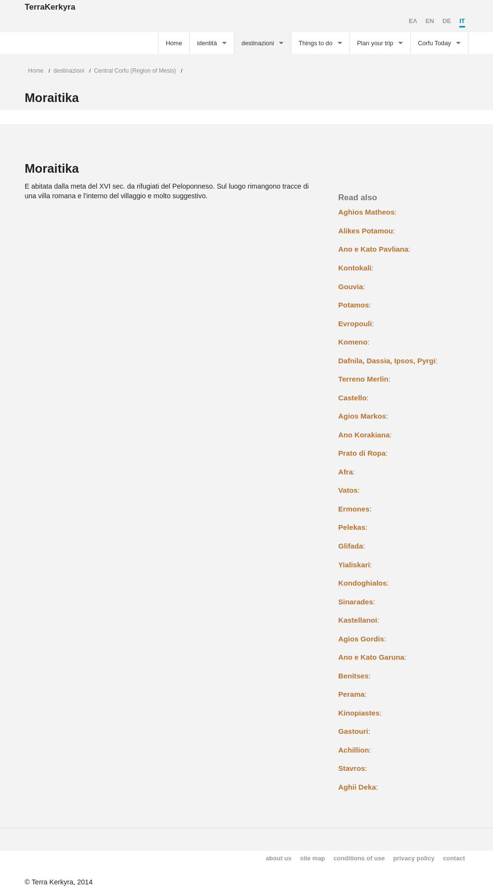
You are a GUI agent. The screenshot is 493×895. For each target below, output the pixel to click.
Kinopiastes (359, 713)
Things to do (315, 43)
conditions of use (359, 858)
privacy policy (414, 858)
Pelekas (351, 527)
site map (312, 858)
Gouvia (350, 286)
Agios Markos (362, 416)
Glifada (350, 546)
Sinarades (355, 602)
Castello (352, 398)
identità (207, 43)
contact (454, 858)
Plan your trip (375, 43)
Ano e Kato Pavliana (373, 249)
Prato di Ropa (362, 453)
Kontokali (355, 268)
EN (430, 21)
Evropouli (355, 324)
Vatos (348, 490)
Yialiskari (354, 565)
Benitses (353, 676)
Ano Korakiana (364, 435)
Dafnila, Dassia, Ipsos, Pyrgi (387, 361)
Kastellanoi (357, 620)
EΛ (413, 21)
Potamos (353, 305)
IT (462, 21)
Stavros (351, 768)
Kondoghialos (362, 583)
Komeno (353, 342)
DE (446, 21)
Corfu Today (434, 43)
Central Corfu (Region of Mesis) (135, 70)
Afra (345, 472)
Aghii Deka (357, 787)
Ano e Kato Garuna (371, 657)
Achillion (353, 750)
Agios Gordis (361, 639)
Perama (351, 694)
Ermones (354, 509)
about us (279, 858)
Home (174, 43)
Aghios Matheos (366, 212)
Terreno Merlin (363, 379)
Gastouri (353, 731)
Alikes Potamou (365, 231)
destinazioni (258, 43)
